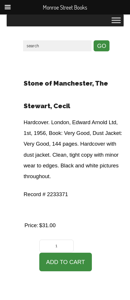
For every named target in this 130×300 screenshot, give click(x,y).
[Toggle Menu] (116, 20)
